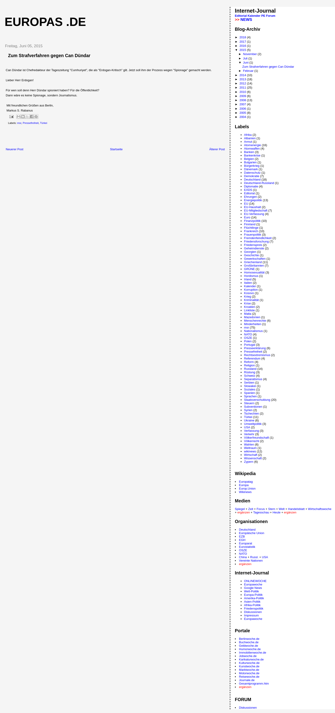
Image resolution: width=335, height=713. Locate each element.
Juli (245, 58)
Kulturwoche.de (249, 663)
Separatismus (253, 379)
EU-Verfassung (254, 214)
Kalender (254, 15)
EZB (242, 536)
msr (19, 123)
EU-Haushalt (252, 207)
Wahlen (249, 444)
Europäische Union (251, 533)
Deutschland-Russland (259, 183)
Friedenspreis (253, 245)
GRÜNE (249, 269)
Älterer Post (217, 149)
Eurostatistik (247, 547)
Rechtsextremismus (257, 355)
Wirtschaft (250, 455)
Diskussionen (253, 612)
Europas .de (45, 21)
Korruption (251, 289)
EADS (248, 190)
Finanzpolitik (252, 221)
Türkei (43, 123)
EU (246, 203)
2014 (243, 75)
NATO (248, 334)
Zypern (248, 461)
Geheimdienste (254, 248)
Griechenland (253, 262)
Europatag (246, 481)
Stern (271, 509)
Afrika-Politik (252, 605)
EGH (242, 540)
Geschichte (251, 255)
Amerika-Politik (254, 598)
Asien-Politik (252, 601)
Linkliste (249, 310)
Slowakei (250, 386)
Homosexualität (254, 272)
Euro (247, 217)
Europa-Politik (253, 594)
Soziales (249, 389)
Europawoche (253, 584)
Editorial (241, 15)
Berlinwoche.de (249, 639)
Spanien (249, 393)
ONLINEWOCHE (255, 581)
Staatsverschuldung (257, 399)
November (250, 54)
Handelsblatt (296, 509)
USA (247, 427)
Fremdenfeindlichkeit (258, 238)
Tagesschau (261, 512)
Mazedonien (252, 317)
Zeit (250, 509)
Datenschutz (252, 172)
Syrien (248, 410)
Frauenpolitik (252, 234)
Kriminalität (251, 300)
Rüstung (249, 372)
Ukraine (249, 420)
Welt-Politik (251, 591)
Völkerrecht (251, 441)
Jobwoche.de (248, 656)
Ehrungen (250, 196)
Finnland (250, 224)
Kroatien (249, 307)
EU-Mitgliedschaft (255, 210)
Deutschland (252, 179)
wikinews (250, 451)
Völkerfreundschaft (256, 437)
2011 (243, 87)
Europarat (245, 543)
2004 (243, 117)
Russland (250, 368)
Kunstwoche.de (249, 666)
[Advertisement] (55, 137)
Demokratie (251, 176)
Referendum (252, 358)
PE (263, 15)
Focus (261, 509)
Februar (248, 70)
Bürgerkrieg (251, 165)
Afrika (248, 134)
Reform (249, 362)
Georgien (250, 251)
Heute (277, 512)
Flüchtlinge (251, 227)
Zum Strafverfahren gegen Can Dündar (268, 66)
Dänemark (251, 169)
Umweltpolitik (253, 424)
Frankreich (251, 231)
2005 (243, 112)
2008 (243, 100)
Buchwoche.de (249, 642)
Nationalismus (253, 331)
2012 (243, 83)
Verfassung (251, 430)
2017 (243, 41)
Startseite (116, 149)
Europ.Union (247, 488)
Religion (249, 365)
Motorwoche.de (249, 673)
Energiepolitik (253, 200)
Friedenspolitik (253, 608)
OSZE (248, 338)
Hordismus (251, 276)
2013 (243, 79)
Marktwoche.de (249, 669)
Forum (270, 15)
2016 (243, 45)
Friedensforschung (256, 241)
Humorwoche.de (250, 649)
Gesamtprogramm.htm (254, 683)
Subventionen (253, 406)
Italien (248, 282)
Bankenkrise (252, 155)
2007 (243, 104)
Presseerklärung (255, 348)
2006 (243, 108)
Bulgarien (250, 162)
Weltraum (250, 448)
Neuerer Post (14, 149)
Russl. (254, 557)
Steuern (249, 403)
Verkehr (249, 434)
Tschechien (251, 413)
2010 (243, 92)
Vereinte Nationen (251, 560)
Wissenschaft (253, 458)
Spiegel (240, 509)
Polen (248, 341)
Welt (282, 509)
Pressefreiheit (31, 123)
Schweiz (249, 375)
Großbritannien (254, 265)
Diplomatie (251, 186)
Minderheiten (252, 324)
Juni (246, 62)
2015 (243, 50)
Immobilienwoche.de (252, 652)
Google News (253, 588)
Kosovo (249, 293)
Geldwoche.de (248, 645)
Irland (248, 279)
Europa (244, 485)
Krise (247, 303)
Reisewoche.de (249, 676)
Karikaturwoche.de (251, 659)
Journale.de (247, 680)
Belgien (249, 159)
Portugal (249, 344)
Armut (248, 141)
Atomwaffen (252, 148)
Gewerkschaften (255, 258)
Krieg (247, 296)
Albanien (250, 138)
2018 (243, 37)
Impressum (251, 615)
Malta (247, 313)
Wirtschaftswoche (319, 509)
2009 (243, 96)
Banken (249, 152)
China (243, 557)
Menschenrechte (255, 320)
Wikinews (245, 492)
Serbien (249, 382)
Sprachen (250, 396)
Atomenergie (252, 145)
